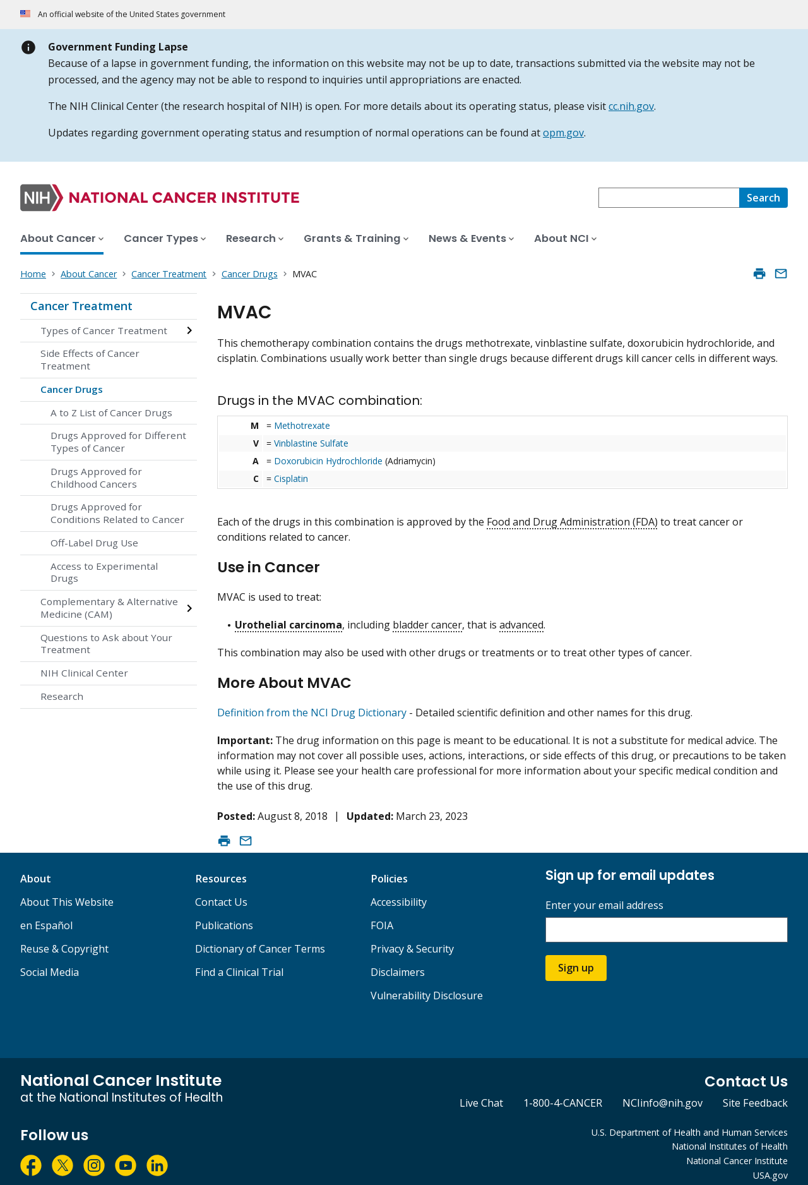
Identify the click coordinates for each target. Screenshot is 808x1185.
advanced (521, 620)
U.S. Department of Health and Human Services (689, 1122)
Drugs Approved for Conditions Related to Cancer (117, 513)
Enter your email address (604, 894)
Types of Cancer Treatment (103, 330)
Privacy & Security (412, 938)
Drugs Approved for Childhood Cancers (96, 477)
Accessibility (399, 891)
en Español (46, 915)
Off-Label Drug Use (94, 542)
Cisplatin (291, 478)
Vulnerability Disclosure (427, 985)
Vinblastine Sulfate (311, 443)
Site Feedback (755, 1092)
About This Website (67, 891)
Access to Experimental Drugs (104, 572)
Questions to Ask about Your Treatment (106, 643)
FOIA (382, 915)
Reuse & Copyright (64, 938)
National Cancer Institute (737, 1150)
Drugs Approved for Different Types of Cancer (118, 441)
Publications (224, 915)
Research (61, 696)
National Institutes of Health (730, 1135)
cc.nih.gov (631, 106)
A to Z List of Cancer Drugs (111, 412)
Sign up (576, 957)
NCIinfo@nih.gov (662, 1092)
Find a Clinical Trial (239, 961)
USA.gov (770, 1164)
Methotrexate (302, 425)
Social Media (49, 961)
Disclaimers (398, 961)
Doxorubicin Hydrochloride (328, 461)
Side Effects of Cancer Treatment (90, 359)
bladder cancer (427, 620)
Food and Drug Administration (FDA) (572, 522)
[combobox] (668, 198)
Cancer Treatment (81, 305)
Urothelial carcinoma (288, 620)
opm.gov (563, 133)
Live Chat (481, 1092)
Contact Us (221, 891)
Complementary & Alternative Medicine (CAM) (109, 607)
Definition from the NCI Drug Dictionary (312, 702)
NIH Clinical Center (84, 672)
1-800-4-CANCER (562, 1092)
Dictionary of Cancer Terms (260, 938)
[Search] (763, 198)
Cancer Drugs (71, 389)
